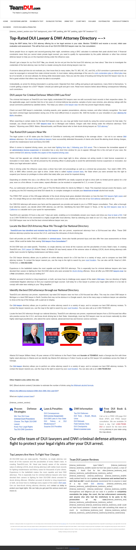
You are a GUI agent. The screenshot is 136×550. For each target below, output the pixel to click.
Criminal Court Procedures (24, 418)
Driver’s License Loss (82, 429)
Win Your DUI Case (21, 416)
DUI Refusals (79, 421)
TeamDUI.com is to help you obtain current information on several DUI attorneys (32, 528)
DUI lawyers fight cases (113, 195)
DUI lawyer (17, 305)
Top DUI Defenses (81, 413)
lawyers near (46, 123)
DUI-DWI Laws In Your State (55, 418)
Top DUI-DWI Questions (23, 429)
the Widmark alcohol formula (82, 385)
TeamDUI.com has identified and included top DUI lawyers (34, 230)
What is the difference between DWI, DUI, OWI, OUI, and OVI (34, 390)
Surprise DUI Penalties (53, 426)
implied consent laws (75, 171)
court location (91, 260)
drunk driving (77, 270)
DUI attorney (97, 483)
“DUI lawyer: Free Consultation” (54, 241)
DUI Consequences (51, 413)
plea (103, 73)
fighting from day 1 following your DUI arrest (74, 147)
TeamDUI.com (74, 547)
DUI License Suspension (53, 415)
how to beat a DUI (115, 214)
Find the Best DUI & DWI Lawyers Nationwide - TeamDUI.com (68, 9)
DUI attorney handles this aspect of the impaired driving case (44, 152)
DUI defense (96, 198)
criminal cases (55, 238)
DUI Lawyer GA (28, 249)
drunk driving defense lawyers (40, 139)
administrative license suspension (25, 149)
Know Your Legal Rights (23, 426)
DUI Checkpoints (80, 426)
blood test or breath (91, 190)
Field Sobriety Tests (81, 423)
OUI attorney (103, 126)
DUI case (101, 279)
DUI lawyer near (71, 104)
